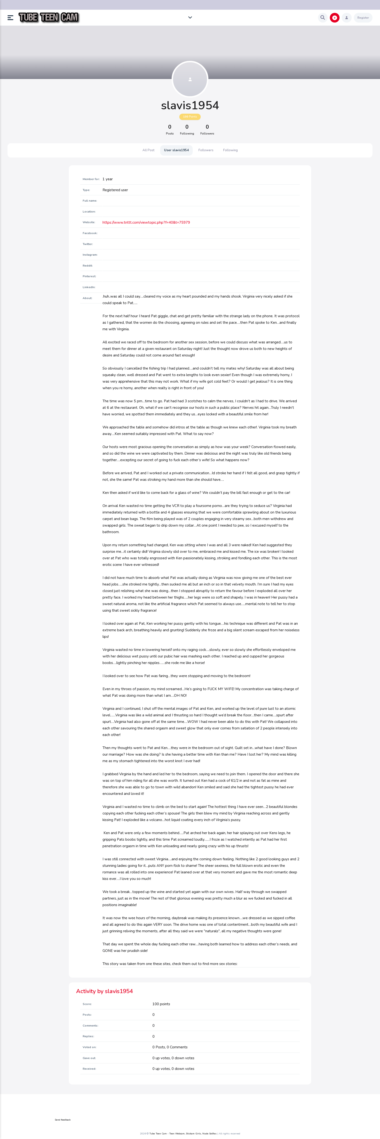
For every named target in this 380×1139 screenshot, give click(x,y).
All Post (148, 150)
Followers (206, 150)
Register (363, 18)
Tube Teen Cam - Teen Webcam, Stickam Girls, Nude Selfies (183, 1133)
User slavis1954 (176, 150)
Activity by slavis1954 (104, 991)
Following (230, 150)
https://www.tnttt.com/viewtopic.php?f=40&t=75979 (146, 222)
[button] (12, 18)
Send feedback (63, 1120)
